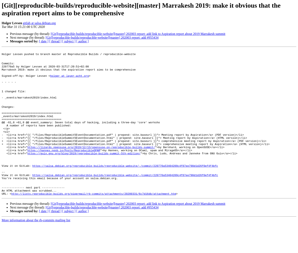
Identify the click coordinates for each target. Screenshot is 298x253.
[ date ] (43, 41)
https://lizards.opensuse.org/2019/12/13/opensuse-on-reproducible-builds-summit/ (91, 167)
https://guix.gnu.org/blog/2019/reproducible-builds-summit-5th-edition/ (84, 174)
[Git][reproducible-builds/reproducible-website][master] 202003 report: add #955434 (102, 37)
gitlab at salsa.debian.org (39, 23)
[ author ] (82, 41)
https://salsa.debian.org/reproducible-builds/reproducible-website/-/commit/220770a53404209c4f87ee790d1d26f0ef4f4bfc (125, 189)
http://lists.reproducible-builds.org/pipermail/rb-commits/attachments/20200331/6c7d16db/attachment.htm (93, 223)
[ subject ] (69, 41)
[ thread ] (55, 41)
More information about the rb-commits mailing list (36, 249)
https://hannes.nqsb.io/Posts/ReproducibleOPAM (64, 171)
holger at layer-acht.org (69, 81)
